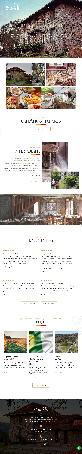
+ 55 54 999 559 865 (30, 443)
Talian (43, 7)
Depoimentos (50, 7)
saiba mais (30, 182)
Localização (65, 7)
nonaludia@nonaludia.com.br (48, 443)
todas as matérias (41, 389)
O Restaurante (27, 7)
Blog (58, 7)
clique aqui (41, 133)
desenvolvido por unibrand (74, 449)
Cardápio (36, 7)
